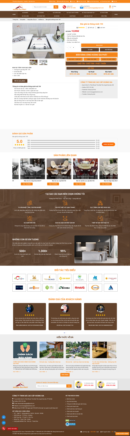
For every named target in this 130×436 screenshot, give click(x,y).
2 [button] (65, 333)
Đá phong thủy (42, 16)
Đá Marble (43, 12)
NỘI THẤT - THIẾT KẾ (75, 59)
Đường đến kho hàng (63, 1)
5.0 (77, 27)
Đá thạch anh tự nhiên (73, 12)
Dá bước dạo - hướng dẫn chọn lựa (76, 362)
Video (116, 14)
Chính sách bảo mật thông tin (74, 409)
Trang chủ (15, 19)
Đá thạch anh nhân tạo (88, 12)
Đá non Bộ (59, 16)
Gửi (69, 386)
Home (14, 14)
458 (98, 27)
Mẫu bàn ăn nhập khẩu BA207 (52, 181)
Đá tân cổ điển (105, 12)
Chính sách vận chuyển (72, 411)
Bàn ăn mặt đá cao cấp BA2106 (105, 181)
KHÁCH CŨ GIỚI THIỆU (108, 59)
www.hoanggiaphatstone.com (95, 92)
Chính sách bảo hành (72, 416)
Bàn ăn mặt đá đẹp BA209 (25, 181)
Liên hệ (114, 1)
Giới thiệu (52, 1)
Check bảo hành (105, 1)
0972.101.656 (75, 74)
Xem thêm (65, 374)
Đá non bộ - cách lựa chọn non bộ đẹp (103, 362)
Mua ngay (99, 45)
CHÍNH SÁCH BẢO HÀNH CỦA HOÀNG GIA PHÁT (51, 362)
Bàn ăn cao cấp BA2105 (78, 181)
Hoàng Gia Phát (92, 89)
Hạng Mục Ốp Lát (89, 16)
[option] (38, 41)
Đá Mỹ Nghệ (75, 16)
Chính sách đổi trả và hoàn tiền (74, 414)
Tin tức (72, 1)
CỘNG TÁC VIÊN (91, 59)
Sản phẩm (22, 19)
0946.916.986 (92, 74)
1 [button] (64, 333)
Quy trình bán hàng (93, 1)
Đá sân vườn (27, 16)
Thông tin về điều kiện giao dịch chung (76, 404)
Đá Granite (27, 12)
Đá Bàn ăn (41, 19)
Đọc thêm (16, 371)
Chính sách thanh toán (72, 406)
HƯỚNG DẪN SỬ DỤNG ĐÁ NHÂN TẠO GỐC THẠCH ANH (24, 362)
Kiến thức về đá (81, 1)
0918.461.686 (109, 74)
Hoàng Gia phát (91, 94)
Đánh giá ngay (108, 144)
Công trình (106, 16)
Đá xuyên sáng (58, 12)
